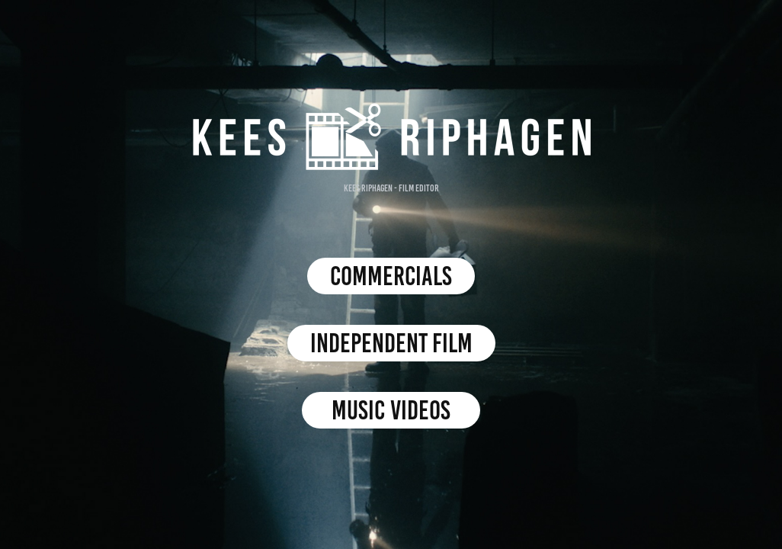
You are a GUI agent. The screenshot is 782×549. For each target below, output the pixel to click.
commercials (391, 276)
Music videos (391, 410)
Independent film (391, 343)
